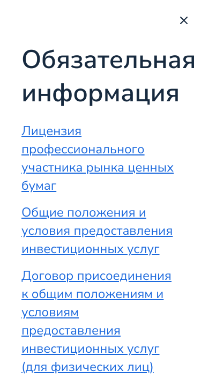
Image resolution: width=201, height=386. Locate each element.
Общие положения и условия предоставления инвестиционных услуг (97, 231)
